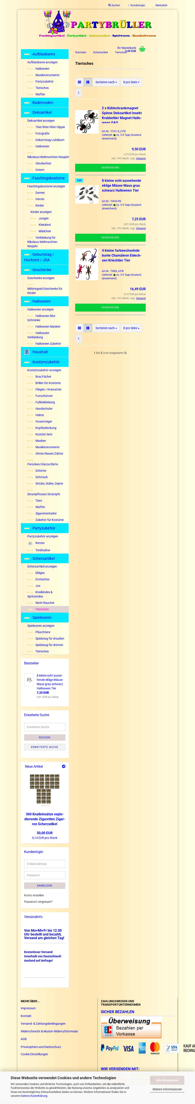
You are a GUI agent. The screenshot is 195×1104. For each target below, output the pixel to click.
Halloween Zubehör (44, 343)
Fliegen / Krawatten (44, 389)
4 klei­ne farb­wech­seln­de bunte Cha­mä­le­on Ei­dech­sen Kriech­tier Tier (121, 255)
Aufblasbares (39, 54)
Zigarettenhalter (42, 513)
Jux (33, 585)
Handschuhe (39, 408)
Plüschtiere (38, 632)
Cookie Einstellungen (34, 1054)
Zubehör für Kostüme (45, 520)
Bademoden (38, 102)
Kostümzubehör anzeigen (44, 370)
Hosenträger (39, 421)
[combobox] (106, 82)
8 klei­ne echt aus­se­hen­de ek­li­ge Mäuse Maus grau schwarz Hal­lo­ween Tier (121, 185)
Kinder (35, 205)
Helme (35, 415)
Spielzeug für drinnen (45, 645)
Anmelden (44, 885)
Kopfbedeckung (41, 428)
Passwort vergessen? (38, 901)
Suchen (44, 737)
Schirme (36, 470)
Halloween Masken (43, 326)
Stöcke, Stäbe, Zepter (45, 483)
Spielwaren (37, 617)
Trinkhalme (38, 550)
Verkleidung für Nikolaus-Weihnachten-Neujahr (42, 242)
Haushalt (36, 352)
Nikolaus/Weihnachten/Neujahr (48, 155)
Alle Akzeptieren (167, 1080)
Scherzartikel (39, 558)
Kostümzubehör (42, 362)
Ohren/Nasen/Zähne (45, 453)
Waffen (36, 94)
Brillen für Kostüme (44, 383)
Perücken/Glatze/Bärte (42, 463)
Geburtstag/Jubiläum (45, 140)
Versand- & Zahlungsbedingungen (43, 1023)
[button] (79, 82)
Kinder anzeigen (41, 212)
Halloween (38, 68)
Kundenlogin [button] (136, 5)
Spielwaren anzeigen (40, 625)
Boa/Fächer (39, 376)
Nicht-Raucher (40, 602)
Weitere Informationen (167, 1089)
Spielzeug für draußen (45, 638)
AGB (24, 1039)
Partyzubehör (40, 81)
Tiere (34, 500)
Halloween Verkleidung (38, 335)
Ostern (35, 169)
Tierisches (38, 88)
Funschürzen (40, 396)
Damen (36, 192)
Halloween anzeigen (40, 309)
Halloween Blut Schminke (41, 318)
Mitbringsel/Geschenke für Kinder (44, 289)
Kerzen (36, 543)
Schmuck (37, 477)
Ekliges (36, 573)
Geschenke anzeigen (40, 278)
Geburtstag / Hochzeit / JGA (39, 257)
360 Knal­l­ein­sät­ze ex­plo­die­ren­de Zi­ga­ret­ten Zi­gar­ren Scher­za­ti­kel (44, 819)
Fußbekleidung (41, 402)
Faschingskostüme (44, 178)
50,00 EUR (45, 833)
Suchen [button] (114, 5)
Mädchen (41, 231)
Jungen (40, 218)
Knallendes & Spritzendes (40, 594)
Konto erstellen (34, 895)
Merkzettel (160, 5)
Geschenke (37, 270)
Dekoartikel (38, 112)
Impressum (28, 1008)
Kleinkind (41, 224)
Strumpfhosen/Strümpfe (43, 492)
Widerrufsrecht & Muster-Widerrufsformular (49, 1031)
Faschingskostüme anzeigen (46, 186)
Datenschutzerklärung (34, 1095)
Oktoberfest (39, 163)
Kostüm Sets (39, 434)
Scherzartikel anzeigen (42, 566)
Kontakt (26, 1016)
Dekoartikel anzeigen (41, 120)
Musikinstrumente (43, 75)
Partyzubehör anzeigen (42, 536)
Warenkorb (110, 167)
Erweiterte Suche (44, 747)
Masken (36, 440)
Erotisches (38, 579)
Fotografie (38, 133)
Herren (35, 199)
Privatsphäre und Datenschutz (41, 1047)
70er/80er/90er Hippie (46, 127)
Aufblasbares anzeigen (42, 62)
